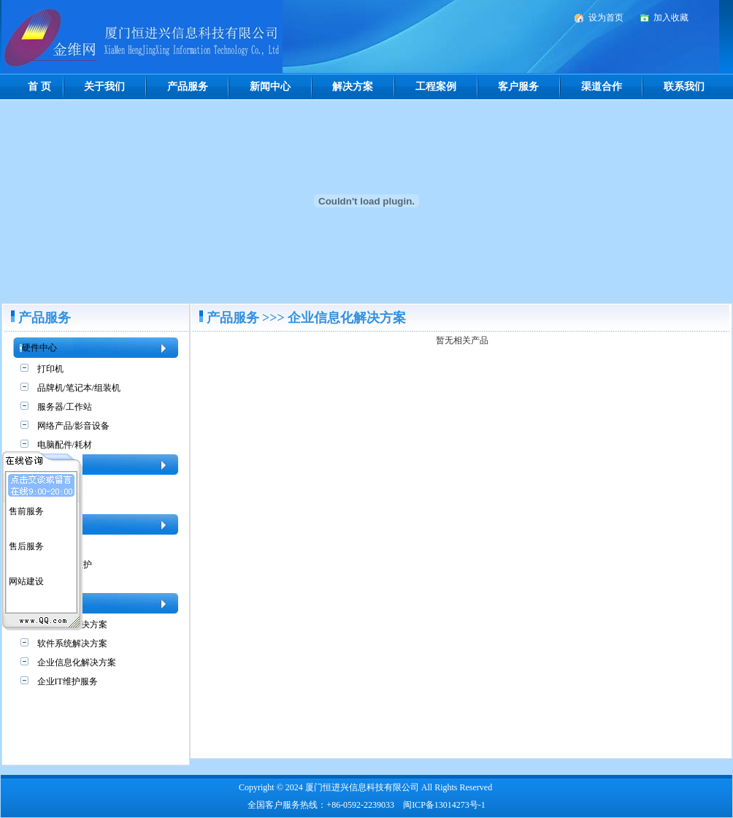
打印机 (50, 369)
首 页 (39, 86)
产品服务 (187, 86)
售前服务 (26, 508)
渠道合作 (601, 86)
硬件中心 (39, 348)
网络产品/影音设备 (73, 426)
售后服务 (26, 543)
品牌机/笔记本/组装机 (79, 388)
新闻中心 (270, 86)
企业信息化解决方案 (76, 662)
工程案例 (435, 86)
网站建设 (26, 578)
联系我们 (684, 86)
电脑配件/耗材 (64, 445)
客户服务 (518, 86)
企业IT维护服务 (67, 681)
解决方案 (352, 86)
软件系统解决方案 (72, 643)
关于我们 (104, 86)
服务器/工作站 (64, 407)
